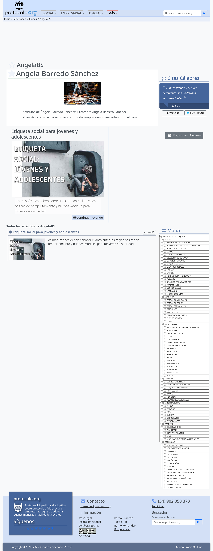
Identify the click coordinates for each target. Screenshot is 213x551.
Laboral (167, 378)
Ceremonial (169, 442)
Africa (168, 406)
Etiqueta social (173, 263)
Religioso (170, 481)
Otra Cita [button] (173, 112)
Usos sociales (172, 288)
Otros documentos (175, 315)
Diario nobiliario (174, 342)
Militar (169, 466)
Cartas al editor (173, 333)
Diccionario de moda (176, 257)
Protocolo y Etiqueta (172, 236)
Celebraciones (172, 427)
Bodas (168, 251)
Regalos (169, 279)
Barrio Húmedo (123, 518)
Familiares (170, 430)
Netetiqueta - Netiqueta (177, 276)
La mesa (169, 273)
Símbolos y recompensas (178, 484)
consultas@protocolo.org (95, 506)
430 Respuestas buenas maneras (181, 327)
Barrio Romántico (125, 525)
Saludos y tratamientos (177, 282)
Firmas (169, 357)
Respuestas (171, 372)
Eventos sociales (174, 266)
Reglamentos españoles (177, 478)
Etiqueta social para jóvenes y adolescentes (44, 134)
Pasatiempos (171, 363)
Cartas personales (175, 306)
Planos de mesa (173, 318)
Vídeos (169, 375)
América (169, 409)
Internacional (171, 402)
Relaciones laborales (176, 399)
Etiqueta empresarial (176, 387)
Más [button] (111, 13)
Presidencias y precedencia (179, 472)
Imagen (169, 393)
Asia (167, 412)
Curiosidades (172, 339)
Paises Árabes (172, 421)
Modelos (168, 297)
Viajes (168, 436)
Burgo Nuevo (122, 529)
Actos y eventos (173, 445)
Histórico (170, 460)
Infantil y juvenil (174, 433)
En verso (170, 348)
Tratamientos (172, 285)
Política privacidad (90, 521)
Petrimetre (171, 366)
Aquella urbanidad (175, 248)
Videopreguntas (173, 294)
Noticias (169, 360)
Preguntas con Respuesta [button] (184, 135)
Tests (168, 321)
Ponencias (170, 369)
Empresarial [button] (71, 13)
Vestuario (170, 291)
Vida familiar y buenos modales (181, 439)
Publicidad (158, 506)
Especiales (170, 354)
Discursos (170, 309)
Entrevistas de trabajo (177, 384)
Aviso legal (85, 518)
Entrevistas (171, 351)
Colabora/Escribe (89, 525)
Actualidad (171, 330)
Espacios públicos (174, 260)
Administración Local (176, 448)
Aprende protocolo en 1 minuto (182, 245)
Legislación (171, 463)
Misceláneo (169, 324)
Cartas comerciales (175, 300)
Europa (169, 415)
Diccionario (171, 454)
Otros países (171, 418)
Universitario (172, 487)
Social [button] (48, 13)
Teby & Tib (120, 521)
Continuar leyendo (89, 217)
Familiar (168, 424)
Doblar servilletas (175, 345)
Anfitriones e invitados (177, 242)
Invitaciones (172, 312)
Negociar (170, 396)
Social (166, 239)
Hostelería (171, 390)
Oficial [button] (95, 13)
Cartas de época (173, 303)
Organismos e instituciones (179, 469)
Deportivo (170, 451)
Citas (168, 336)
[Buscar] (182, 13)
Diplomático (171, 457)
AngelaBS (149, 232)
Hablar (169, 269)
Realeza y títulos (174, 475)
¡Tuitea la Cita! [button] (195, 112)
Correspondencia (174, 254)
